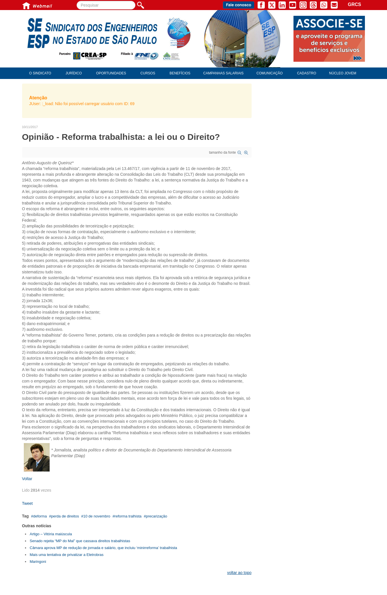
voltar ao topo (239, 572)
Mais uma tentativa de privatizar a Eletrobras (67, 554)
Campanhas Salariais (223, 73)
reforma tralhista (127, 516)
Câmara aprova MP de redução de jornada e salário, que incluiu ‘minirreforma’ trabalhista (103, 548)
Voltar (27, 478)
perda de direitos (65, 516)
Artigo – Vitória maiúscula (51, 534)
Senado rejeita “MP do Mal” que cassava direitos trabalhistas (80, 541)
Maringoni (38, 561)
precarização (156, 516)
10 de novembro (96, 516)
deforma (40, 516)
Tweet (27, 503)
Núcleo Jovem (342, 73)
